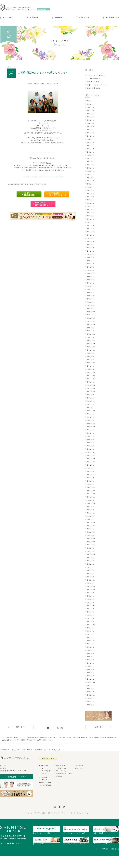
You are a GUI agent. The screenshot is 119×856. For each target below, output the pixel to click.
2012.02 (89, 596)
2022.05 (89, 203)
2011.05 (89, 625)
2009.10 (89, 685)
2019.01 (89, 331)
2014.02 (89, 519)
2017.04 (89, 398)
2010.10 (89, 647)
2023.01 (89, 177)
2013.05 (89, 548)
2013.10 (89, 532)
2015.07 (89, 465)
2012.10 (89, 570)
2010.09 (89, 650)
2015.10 (89, 455)
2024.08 (89, 117)
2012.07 (89, 580)
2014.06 (89, 506)
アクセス (44, 773)
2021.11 (89, 222)
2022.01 (89, 216)
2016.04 (89, 436)
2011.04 (89, 628)
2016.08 (89, 423)
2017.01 (89, 407)
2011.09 (89, 612)
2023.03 (89, 171)
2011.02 (89, 634)
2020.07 (89, 273)
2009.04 (89, 704)
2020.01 (89, 292)
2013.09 (89, 535)
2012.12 (89, 564)
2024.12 (89, 104)
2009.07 (89, 695)
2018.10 (89, 340)
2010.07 (89, 657)
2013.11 (89, 529)
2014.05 (89, 510)
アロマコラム (92, 88)
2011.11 (89, 605)
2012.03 (89, 593)
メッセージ (45, 768)
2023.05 (89, 165)
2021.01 (89, 254)
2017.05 (89, 395)
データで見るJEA (47, 771)
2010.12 (89, 641)
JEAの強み (43, 777)
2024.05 (89, 126)
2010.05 (89, 663)
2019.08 (89, 308)
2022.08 (89, 193)
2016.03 (89, 439)
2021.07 (89, 235)
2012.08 (89, 577)
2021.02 (89, 251)
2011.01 (89, 637)
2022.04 (89, 206)
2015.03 (89, 478)
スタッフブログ (27, 750)
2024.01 (89, 139)
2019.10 (89, 302)
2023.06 (89, 161)
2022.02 (89, 213)
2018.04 (89, 359)
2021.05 (89, 241)
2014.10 (89, 494)
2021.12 (89, 219)
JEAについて (44, 765)
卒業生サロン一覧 (45, 782)
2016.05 (89, 433)
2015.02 (89, 481)
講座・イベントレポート (96, 85)
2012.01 (89, 599)
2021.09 (89, 229)
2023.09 (89, 152)
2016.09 (89, 420)
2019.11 (89, 299)
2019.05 (89, 318)
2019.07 (89, 312)
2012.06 (89, 583)
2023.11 (89, 145)
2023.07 (89, 158)
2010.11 (89, 644)
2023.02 (89, 174)
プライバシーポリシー (62, 771)
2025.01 (89, 101)
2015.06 (89, 468)
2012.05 (89, 586)
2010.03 (89, 669)
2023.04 (89, 168)
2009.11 (89, 682)
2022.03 (89, 209)
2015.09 (89, 458)
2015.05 (89, 471)
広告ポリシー (60, 776)
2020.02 (89, 289)
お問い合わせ (79, 765)
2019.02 (89, 328)
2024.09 (89, 114)
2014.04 (89, 513)
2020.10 (89, 264)
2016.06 (89, 430)
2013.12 (89, 526)
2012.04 (89, 589)
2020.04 (89, 283)
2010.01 (89, 676)
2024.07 (89, 120)
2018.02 (89, 366)
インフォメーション (94, 75)
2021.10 (89, 225)
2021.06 (89, 238)
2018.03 (89, 363)
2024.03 (89, 133)
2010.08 (89, 653)
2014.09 (89, 497)
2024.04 (89, 130)
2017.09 (89, 382)
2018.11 (89, 337)
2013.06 (89, 545)
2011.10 (89, 609)
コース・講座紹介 (45, 785)
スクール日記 (92, 78)
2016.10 (89, 417)
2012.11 (89, 567)
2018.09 (89, 344)
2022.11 (89, 184)
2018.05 (89, 356)
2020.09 (89, 267)
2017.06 (89, 391)
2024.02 (89, 136)
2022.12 (89, 181)
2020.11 (89, 260)
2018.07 (89, 350)
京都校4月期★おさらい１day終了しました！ (48, 750)
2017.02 (89, 404)
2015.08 (89, 462)
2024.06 (89, 123)
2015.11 (89, 452)
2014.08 (89, 500)
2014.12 (89, 487)
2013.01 (89, 561)
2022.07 (89, 197)
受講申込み (78, 768)
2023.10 (89, 149)
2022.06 (89, 200)
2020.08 (89, 270)
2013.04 (89, 551)
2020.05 (89, 280)
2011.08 (89, 615)
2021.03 (89, 248)
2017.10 (89, 379)
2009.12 (89, 679)
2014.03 (89, 516)
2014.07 (89, 503)
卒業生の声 (43, 780)
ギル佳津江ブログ (61, 768)
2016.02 (89, 443)
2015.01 (89, 484)
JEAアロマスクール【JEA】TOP (9, 750)
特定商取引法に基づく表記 (64, 773)
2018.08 (89, 347)
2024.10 (89, 110)
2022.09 (89, 190)
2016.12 (89, 411)
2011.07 (89, 618)
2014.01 (89, 522)
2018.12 (89, 334)
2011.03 (89, 631)
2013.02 (89, 558)
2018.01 (89, 369)
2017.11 (89, 375)
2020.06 (89, 276)
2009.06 (89, 698)
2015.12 (89, 449)
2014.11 (89, 490)
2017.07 (89, 388)
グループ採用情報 (103, 849)
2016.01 (89, 446)
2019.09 (89, 305)
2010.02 (89, 672)
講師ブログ (91, 82)
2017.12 (89, 372)
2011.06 (89, 621)
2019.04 (89, 321)
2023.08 (89, 155)
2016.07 (89, 427)
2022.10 (89, 187)
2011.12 (89, 602)
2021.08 (89, 232)
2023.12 (89, 142)
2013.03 (89, 554)
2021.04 (89, 244)
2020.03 (89, 286)
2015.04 (89, 474)
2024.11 (89, 107)
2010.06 (89, 660)
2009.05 (89, 701)
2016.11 (89, 414)
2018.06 (89, 353)
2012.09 (89, 573)
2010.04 (89, 666)
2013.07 (89, 542)
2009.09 (89, 688)
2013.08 (89, 538)
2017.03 (89, 401)
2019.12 (89, 296)
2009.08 (89, 692)
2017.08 (89, 385)
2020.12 (89, 257)
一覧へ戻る (59, 728)
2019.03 (89, 324)
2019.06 (89, 315)
